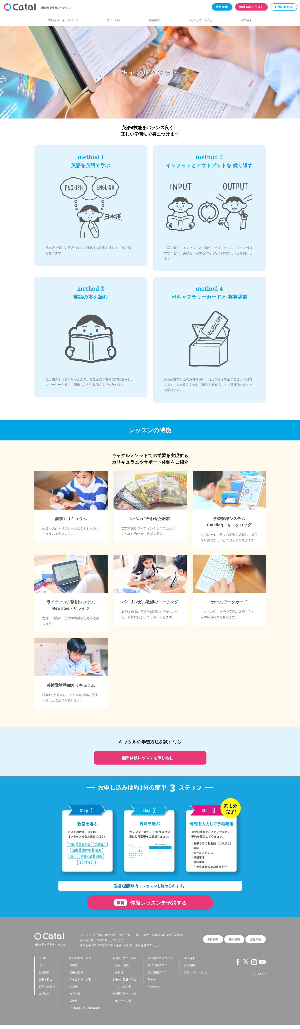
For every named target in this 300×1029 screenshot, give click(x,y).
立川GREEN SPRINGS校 (85, 1011)
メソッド (44, 969)
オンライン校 (123, 1004)
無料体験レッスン (251, 7)
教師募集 (207, 939)
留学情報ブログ (157, 976)
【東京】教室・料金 (78, 961)
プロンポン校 (123, 990)
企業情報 (246, 20)
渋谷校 (73, 969)
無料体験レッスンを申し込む (150, 757)
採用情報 (231, 939)
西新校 (119, 976)
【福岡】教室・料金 (124, 961)
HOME (43, 961)
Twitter (152, 983)
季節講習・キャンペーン (63, 20)
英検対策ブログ (157, 969)
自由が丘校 (76, 976)
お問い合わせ (284, 7)
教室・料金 (114, 20)
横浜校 (73, 1004)
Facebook (154, 990)
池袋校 (73, 990)
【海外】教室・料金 (124, 983)
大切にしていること (200, 20)
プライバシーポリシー (197, 976)
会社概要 (254, 939)
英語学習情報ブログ (160, 961)
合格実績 (154, 20)
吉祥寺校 (74, 997)
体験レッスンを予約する (150, 902)
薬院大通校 (122, 969)
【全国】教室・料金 (124, 997)
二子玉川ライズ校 (80, 983)
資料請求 (222, 7)
